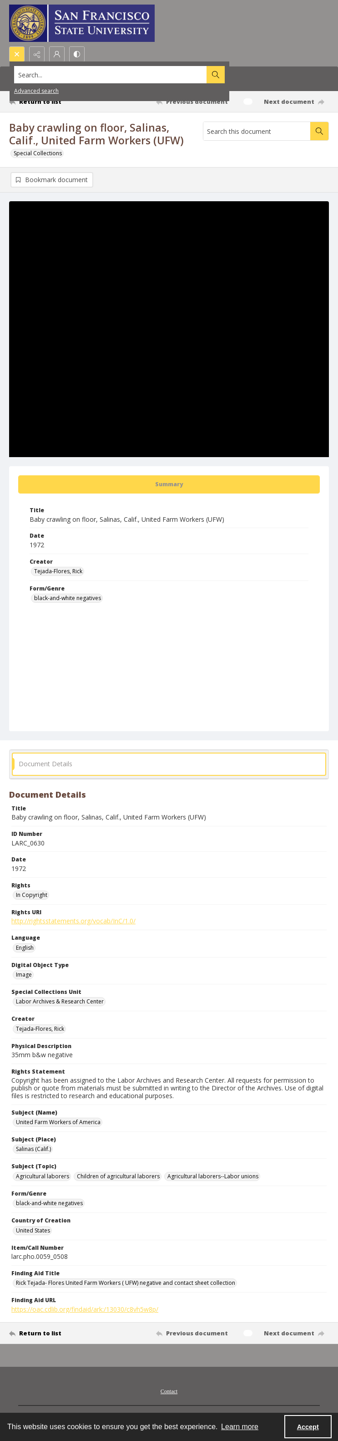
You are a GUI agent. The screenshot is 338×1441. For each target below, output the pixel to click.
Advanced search (36, 91)
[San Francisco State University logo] (82, 23)
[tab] (169, 485)
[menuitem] (169, 1390)
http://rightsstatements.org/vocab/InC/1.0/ (73, 921)
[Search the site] (136, 74)
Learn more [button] (239, 1427)
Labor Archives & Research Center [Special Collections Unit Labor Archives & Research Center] (60, 1002)
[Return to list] (50, 101)
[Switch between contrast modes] (77, 54)
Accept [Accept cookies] (308, 1427)
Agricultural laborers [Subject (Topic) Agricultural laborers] (42, 1176)
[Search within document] (319, 131)
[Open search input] (17, 54)
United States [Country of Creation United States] (33, 1230)
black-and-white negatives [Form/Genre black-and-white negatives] (67, 598)
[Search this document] (256, 131)
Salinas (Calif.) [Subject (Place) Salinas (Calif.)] (33, 1149)
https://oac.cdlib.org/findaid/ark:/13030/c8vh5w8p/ (84, 1309)
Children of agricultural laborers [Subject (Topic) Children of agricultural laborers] (118, 1176)
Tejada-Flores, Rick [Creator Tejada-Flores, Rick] (58, 571)
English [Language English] (25, 948)
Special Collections (38, 153)
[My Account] (57, 54)
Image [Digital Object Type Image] (24, 974)
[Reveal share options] (37, 54)
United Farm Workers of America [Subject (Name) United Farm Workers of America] (58, 1122)
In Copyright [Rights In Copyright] (31, 895)
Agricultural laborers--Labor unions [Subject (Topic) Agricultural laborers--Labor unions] (212, 1176)
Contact (169, 1392)
